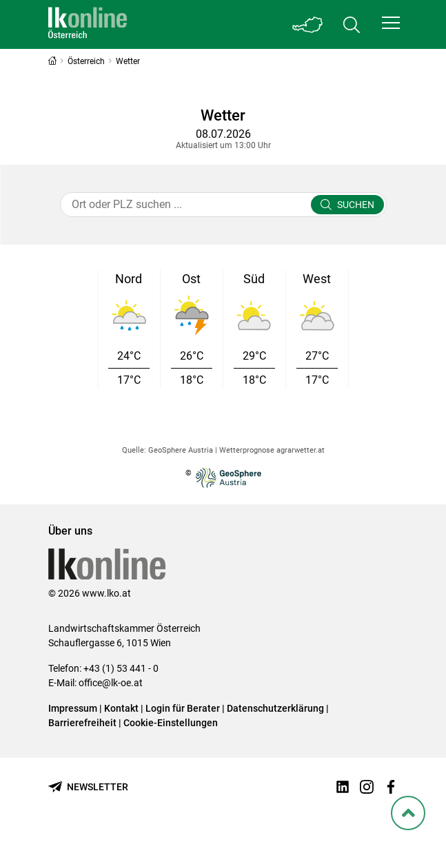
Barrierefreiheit (82, 722)
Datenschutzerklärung (275, 708)
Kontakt (121, 708)
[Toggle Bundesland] (307, 24)
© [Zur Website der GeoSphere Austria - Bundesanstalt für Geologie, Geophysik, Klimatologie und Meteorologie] (223, 478)
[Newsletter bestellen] (88, 787)
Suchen (355, 204)
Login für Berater (182, 708)
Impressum (72, 708)
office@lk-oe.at (111, 682)
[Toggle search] (351, 24)
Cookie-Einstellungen (170, 722)
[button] (391, 22)
